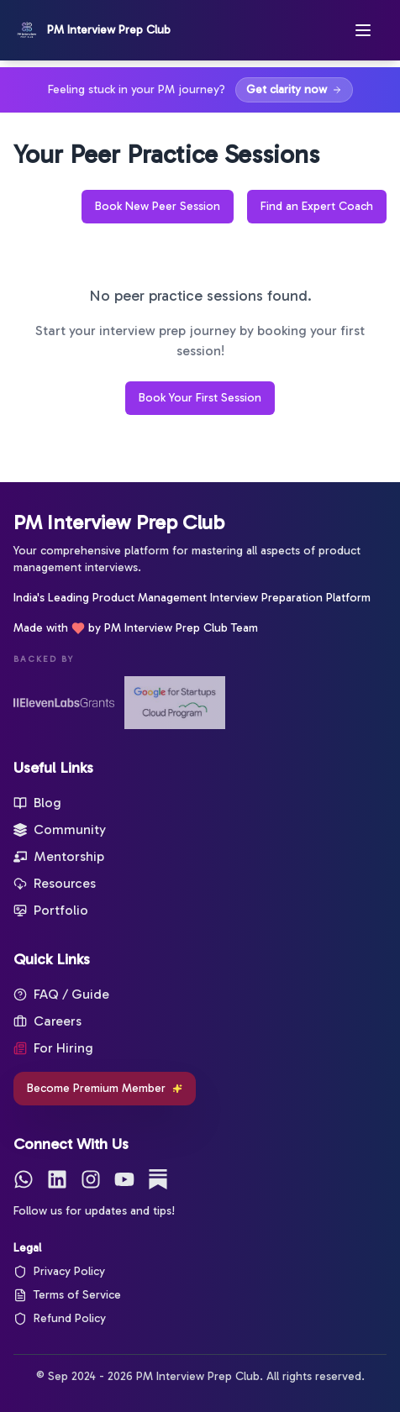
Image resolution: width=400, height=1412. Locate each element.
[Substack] (158, 1179)
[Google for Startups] (174, 702)
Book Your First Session (200, 398)
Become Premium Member (104, 1088)
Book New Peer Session (157, 206)
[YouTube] (124, 1179)
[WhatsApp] (23, 1179)
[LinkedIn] (57, 1179)
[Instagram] (91, 1179)
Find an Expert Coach (317, 206)
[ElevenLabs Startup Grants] (63, 702)
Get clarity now (294, 89)
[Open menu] (370, 30)
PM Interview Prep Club (118, 522)
